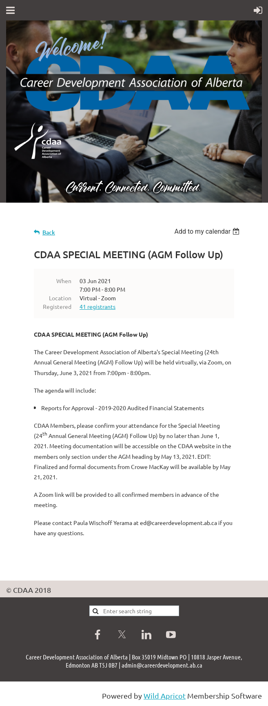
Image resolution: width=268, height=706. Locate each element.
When (63, 280)
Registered (57, 306)
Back (48, 232)
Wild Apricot (165, 695)
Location (60, 298)
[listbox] (207, 231)
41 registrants (97, 306)
